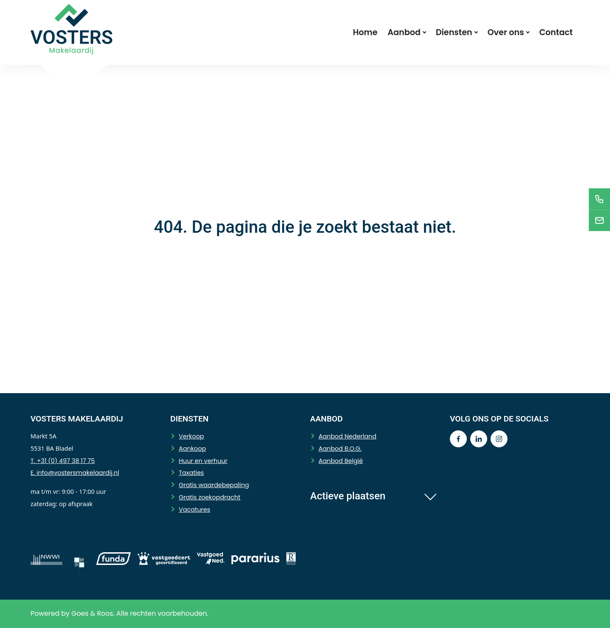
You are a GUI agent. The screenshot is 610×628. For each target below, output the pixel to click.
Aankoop (192, 448)
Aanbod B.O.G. (340, 448)
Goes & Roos (92, 613)
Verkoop (191, 436)
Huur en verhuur (203, 461)
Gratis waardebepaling (214, 485)
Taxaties (191, 472)
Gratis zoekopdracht (209, 497)
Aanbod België (341, 461)
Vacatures (194, 509)
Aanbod (404, 32)
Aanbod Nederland (347, 436)
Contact (556, 32)
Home (365, 32)
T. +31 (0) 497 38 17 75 (62, 461)
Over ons (506, 32)
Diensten (454, 32)
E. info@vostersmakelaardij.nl (74, 472)
